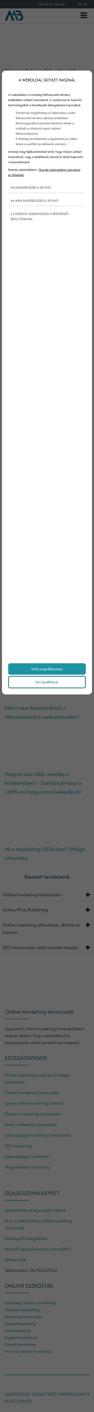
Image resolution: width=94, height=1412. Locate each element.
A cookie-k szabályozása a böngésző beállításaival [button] (40, 216)
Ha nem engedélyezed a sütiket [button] (35, 200)
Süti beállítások (46, 682)
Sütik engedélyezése (47, 668)
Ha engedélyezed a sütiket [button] (31, 187)
